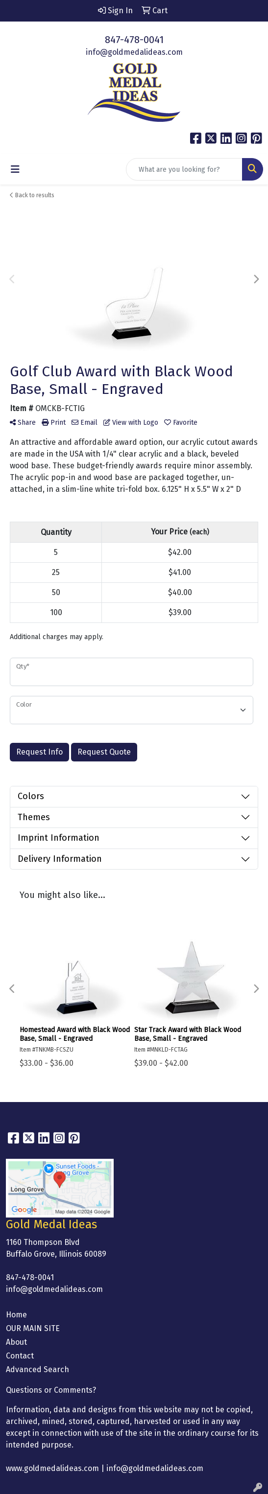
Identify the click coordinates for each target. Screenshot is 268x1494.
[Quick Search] (184, 169)
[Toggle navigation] (15, 169)
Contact (20, 1355)
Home (16, 1314)
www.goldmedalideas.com (52, 1468)
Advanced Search (37, 1369)
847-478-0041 (134, 40)
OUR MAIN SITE (33, 1328)
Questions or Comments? (51, 1390)
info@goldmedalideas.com (134, 52)
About (16, 1342)
